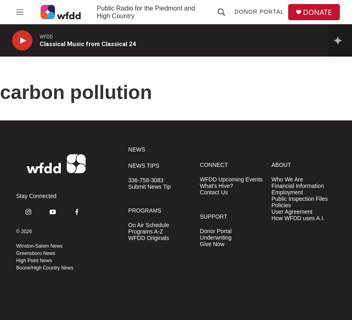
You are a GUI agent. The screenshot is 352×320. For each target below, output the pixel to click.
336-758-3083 (145, 180)
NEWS (136, 150)
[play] (22, 40)
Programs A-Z (145, 232)
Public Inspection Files (300, 199)
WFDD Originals (148, 238)
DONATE (317, 12)
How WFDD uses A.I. (298, 218)
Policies (281, 205)
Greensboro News (35, 253)
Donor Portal (259, 11)
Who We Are (287, 180)
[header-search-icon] (221, 12)
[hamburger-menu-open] (19, 12)
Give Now (212, 244)
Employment (287, 192)
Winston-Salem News (39, 246)
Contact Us (214, 192)
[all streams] (340, 40)
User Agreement (292, 212)
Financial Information (298, 186)
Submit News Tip (149, 187)
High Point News (34, 260)
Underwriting (216, 238)
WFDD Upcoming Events (231, 180)
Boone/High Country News (44, 268)
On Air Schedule (148, 225)
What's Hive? (216, 186)
